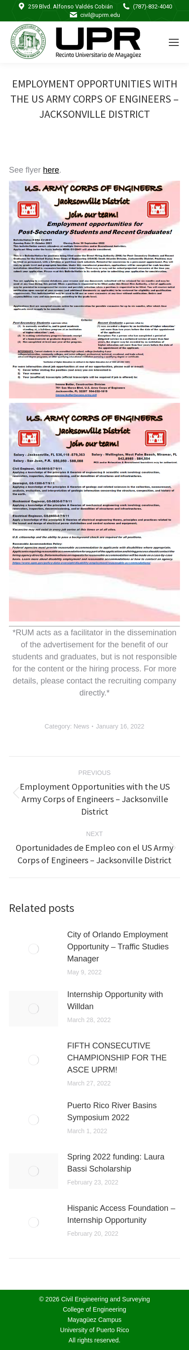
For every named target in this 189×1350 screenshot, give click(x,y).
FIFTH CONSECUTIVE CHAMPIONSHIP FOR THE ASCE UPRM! (117, 1057)
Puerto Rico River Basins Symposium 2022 (112, 1111)
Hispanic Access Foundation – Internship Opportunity (121, 1214)
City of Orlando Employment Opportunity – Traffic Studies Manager (118, 946)
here (51, 170)
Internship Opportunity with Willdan (115, 1000)
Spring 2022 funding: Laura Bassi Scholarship (115, 1162)
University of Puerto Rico (94, 1329)
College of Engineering (94, 1309)
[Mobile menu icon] (174, 42)
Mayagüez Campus (95, 1319)
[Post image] (33, 949)
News (81, 726)
